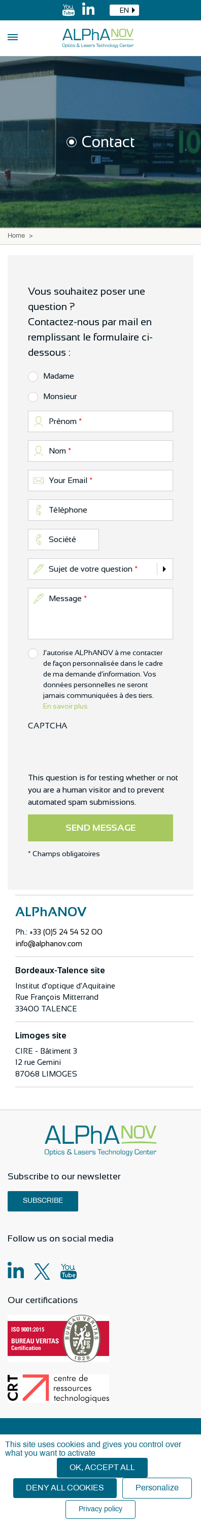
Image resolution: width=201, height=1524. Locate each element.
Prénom (63, 421)
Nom (57, 450)
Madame (58, 376)
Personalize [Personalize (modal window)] (157, 1488)
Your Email (68, 480)
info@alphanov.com (48, 943)
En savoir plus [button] (65, 706)
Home (16, 236)
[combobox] (124, 10)
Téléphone (68, 509)
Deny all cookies (65, 1488)
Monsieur (60, 396)
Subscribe (43, 1201)
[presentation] (105, 752)
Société (62, 539)
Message (65, 598)
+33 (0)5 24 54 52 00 (66, 931)
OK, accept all (102, 1468)
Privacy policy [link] (100, 1509)
